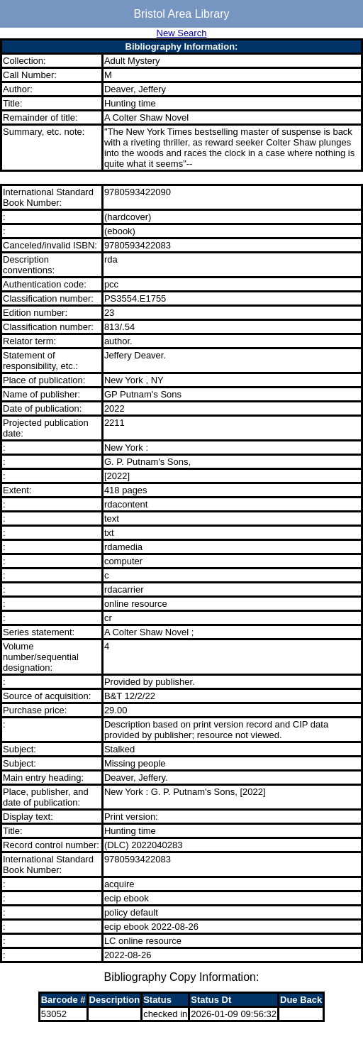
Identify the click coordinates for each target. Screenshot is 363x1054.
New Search (182, 33)
